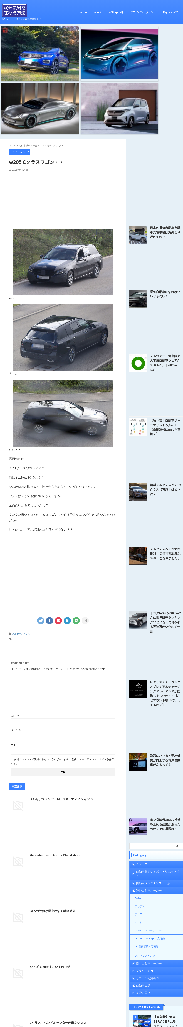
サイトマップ (170, 12)
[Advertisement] (63, 121)
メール (16, 652)
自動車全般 (141, 883)
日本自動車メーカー (145, 861)
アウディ (140, 811)
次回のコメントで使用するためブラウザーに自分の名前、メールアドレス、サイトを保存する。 (62, 683)
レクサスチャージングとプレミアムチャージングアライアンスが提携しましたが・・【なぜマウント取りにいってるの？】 (166, 607)
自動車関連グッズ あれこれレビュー (155, 782)
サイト (14, 666)
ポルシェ (140, 826)
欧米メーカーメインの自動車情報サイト (91, 1016)
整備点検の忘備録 (149, 846)
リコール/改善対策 (145, 875)
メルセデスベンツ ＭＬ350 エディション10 (59, 721)
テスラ (138, 818)
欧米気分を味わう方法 (92, 1011)
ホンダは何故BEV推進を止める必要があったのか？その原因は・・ (166, 733)
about (97, 12)
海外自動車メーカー (145, 796)
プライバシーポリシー (142, 12)
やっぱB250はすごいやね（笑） (50, 888)
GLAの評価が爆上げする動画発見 (51, 833)
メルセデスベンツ (21, 556)
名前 (15, 637)
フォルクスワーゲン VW (148, 833)
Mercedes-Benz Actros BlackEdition (53, 777)
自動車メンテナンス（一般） (150, 789)
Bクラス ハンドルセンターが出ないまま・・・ (60, 944)
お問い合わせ (115, 12)
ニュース (140, 774)
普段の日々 (141, 890)
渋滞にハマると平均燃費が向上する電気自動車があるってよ (166, 669)
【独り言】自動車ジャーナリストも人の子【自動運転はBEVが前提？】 (166, 347)
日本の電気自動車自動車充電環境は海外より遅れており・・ (166, 154)
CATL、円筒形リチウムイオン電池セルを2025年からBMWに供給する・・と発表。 (166, 955)
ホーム (83, 12)
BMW (138, 804)
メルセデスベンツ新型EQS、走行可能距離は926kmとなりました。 (166, 475)
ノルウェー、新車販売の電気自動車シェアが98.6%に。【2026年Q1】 (166, 283)
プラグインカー (143, 868)
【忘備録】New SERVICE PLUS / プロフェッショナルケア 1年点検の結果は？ (166, 924)
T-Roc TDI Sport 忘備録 (152, 840)
